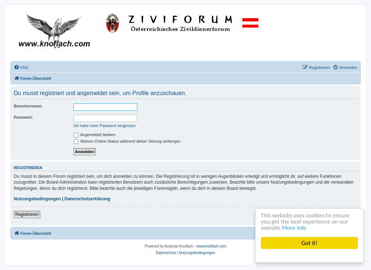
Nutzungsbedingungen (37, 198)
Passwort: (23, 117)
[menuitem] (21, 67)
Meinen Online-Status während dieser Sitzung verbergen (127, 141)
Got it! (309, 243)
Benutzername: (28, 106)
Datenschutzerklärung (87, 198)
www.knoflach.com (211, 246)
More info (294, 228)
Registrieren (27, 214)
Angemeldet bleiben (95, 134)
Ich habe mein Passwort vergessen (105, 125)
